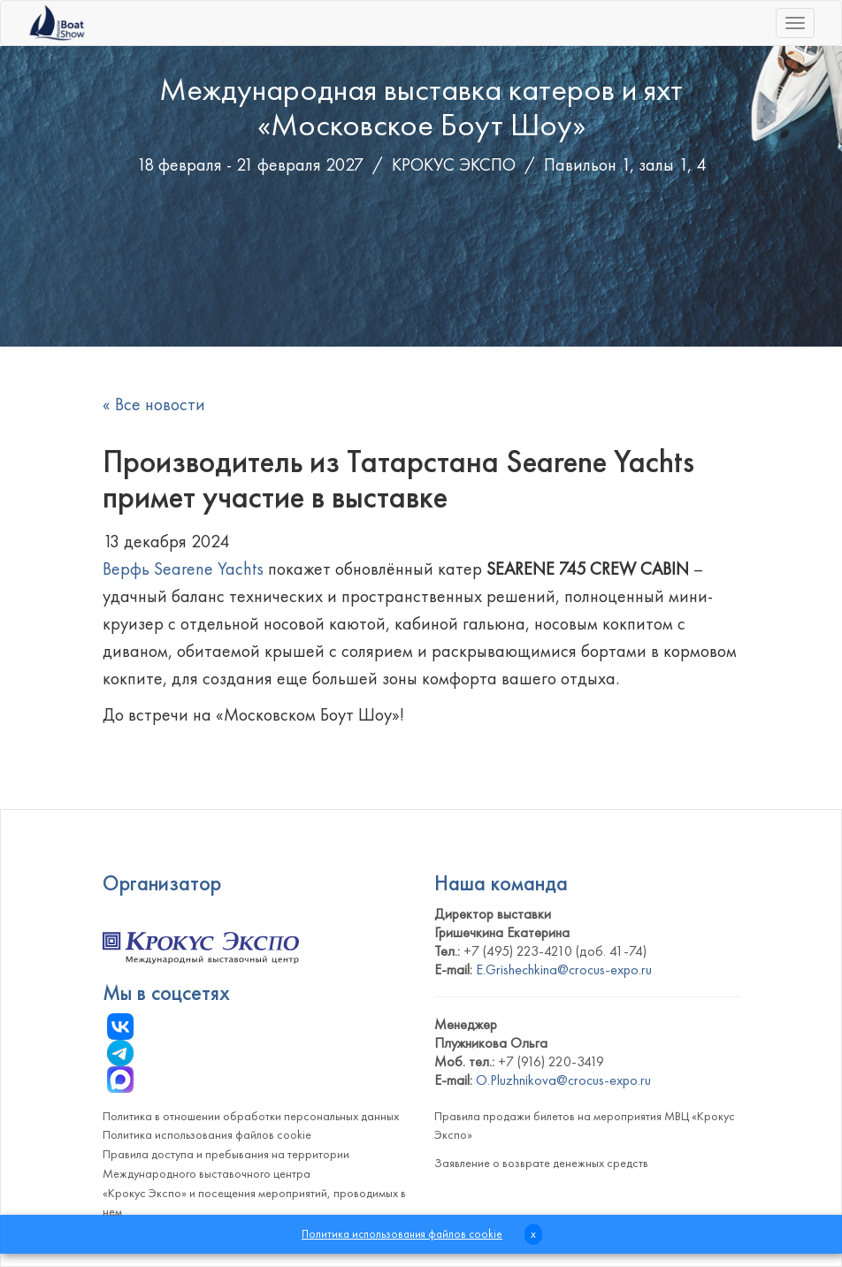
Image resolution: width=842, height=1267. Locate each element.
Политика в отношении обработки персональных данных (251, 1116)
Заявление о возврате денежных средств (541, 1163)
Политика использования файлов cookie (207, 1134)
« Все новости (154, 404)
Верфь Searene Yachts (183, 568)
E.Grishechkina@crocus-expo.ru (564, 969)
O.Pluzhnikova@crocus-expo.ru (563, 1080)
